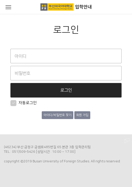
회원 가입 (82, 115)
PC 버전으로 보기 (126, 141)
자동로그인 (23, 103)
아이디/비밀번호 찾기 (57, 115)
